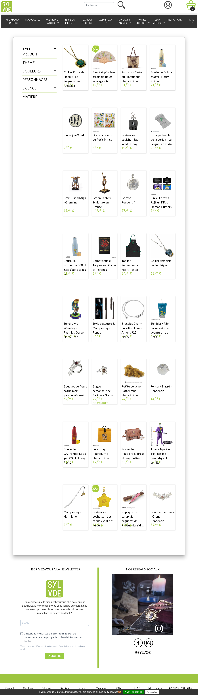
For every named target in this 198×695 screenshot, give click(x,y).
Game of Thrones (88, 21)
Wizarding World (52, 21)
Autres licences (143, 21)
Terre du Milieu (70, 21)
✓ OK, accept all (133, 692)
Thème (190, 21)
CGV (119, 687)
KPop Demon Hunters (12, 21)
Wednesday (105, 21)
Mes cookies (155, 687)
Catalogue (28, 687)
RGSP (137, 687)
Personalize (152, 692)
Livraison (64, 687)
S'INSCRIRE (55, 656)
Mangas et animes (124, 21)
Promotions (174, 19)
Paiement (46, 687)
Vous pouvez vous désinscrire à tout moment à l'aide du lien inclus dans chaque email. (53, 647)
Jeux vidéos (158, 21)
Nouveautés (32, 19)
